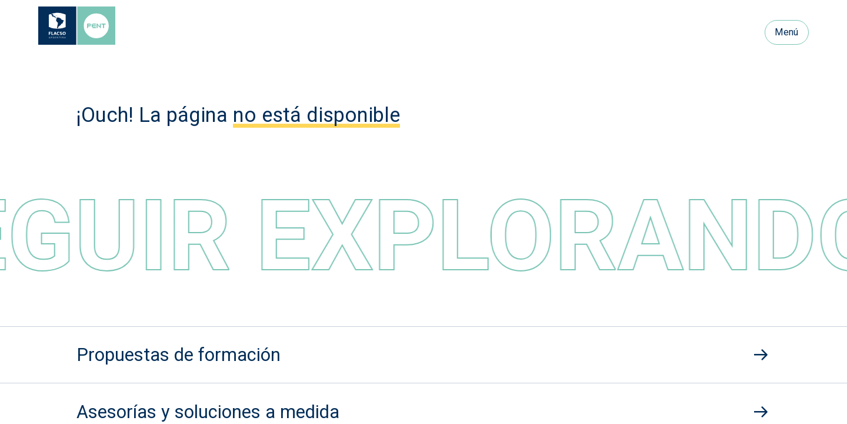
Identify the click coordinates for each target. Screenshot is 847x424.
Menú (786, 32)
